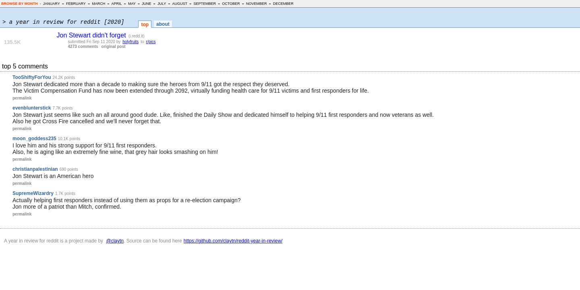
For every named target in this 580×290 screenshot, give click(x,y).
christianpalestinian (35, 169)
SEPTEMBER (204, 4)
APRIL (117, 4)
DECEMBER (283, 4)
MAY (132, 4)
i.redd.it (136, 36)
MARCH (98, 4)
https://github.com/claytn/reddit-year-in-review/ (233, 241)
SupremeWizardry (33, 193)
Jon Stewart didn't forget (91, 35)
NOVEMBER (256, 4)
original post (114, 46)
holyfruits (130, 41)
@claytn (115, 241)
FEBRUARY (76, 4)
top (145, 24)
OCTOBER (231, 4)
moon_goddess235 (34, 138)
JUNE (146, 4)
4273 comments (83, 46)
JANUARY (51, 4)
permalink (21, 98)
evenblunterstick (31, 108)
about (163, 24)
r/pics (151, 41)
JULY (161, 4)
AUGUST (180, 4)
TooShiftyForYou (31, 77)
